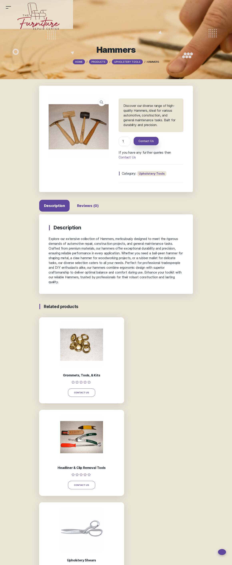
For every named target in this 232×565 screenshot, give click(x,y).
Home (50, 557)
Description (55, 206)
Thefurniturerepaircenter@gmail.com (146, 477)
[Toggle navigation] (8, 7)
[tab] (55, 206)
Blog (94, 557)
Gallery (70, 557)
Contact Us (146, 141)
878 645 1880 (133, 469)
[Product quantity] (124, 141)
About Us (83, 557)
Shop (60, 557)
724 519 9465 (133, 461)
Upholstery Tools (152, 173)
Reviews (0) (89, 206)
